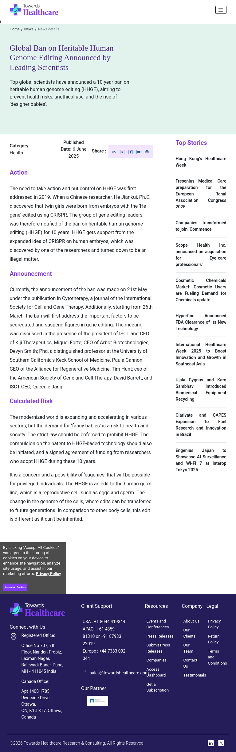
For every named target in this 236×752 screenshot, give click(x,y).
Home (15, 29)
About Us (191, 621)
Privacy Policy (48, 573)
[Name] (220, 10)
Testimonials (194, 675)
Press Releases (160, 636)
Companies (157, 660)
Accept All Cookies (15, 587)
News (28, 29)
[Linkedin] (114, 151)
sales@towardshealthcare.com (119, 672)
